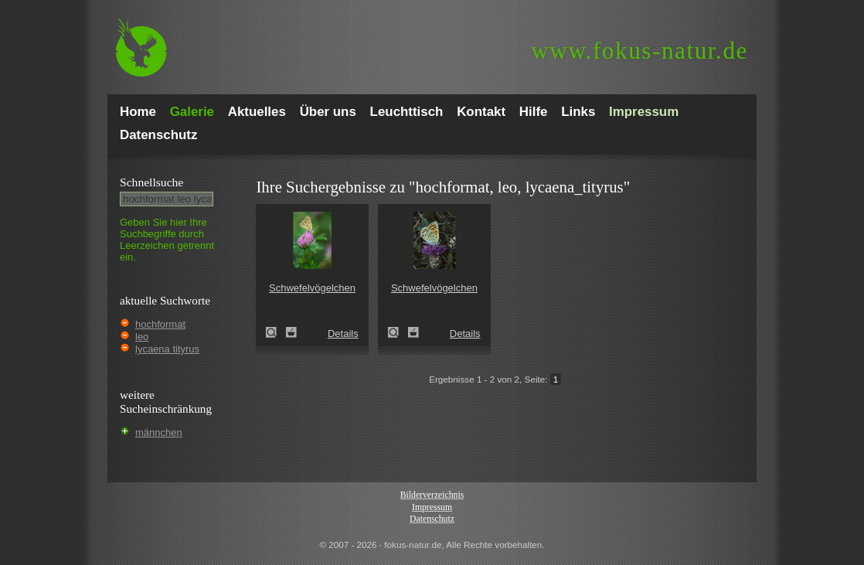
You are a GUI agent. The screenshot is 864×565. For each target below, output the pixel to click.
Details (343, 333)
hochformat (160, 324)
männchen (158, 432)
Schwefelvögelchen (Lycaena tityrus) (276, 332)
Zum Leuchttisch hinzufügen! (291, 332)
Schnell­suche (151, 182)
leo (141, 336)
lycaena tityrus (167, 349)
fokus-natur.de (639, 50)
